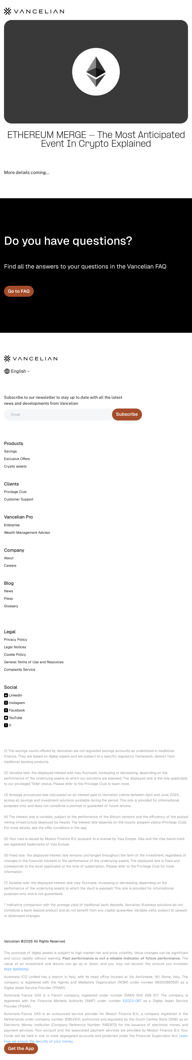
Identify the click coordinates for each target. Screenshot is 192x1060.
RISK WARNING (16, 969)
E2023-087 (132, 1000)
